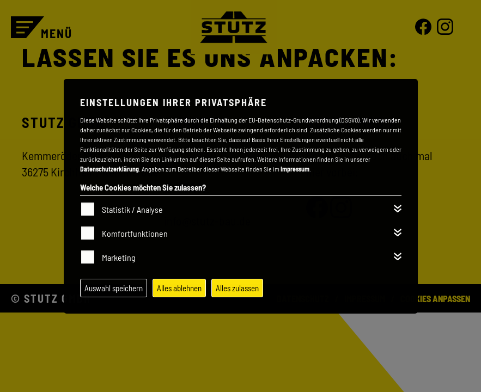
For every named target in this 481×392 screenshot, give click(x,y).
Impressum (295, 169)
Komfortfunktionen (135, 233)
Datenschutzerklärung (109, 169)
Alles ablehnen (179, 288)
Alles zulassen (237, 288)
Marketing (119, 257)
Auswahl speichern (113, 288)
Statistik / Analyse (132, 209)
